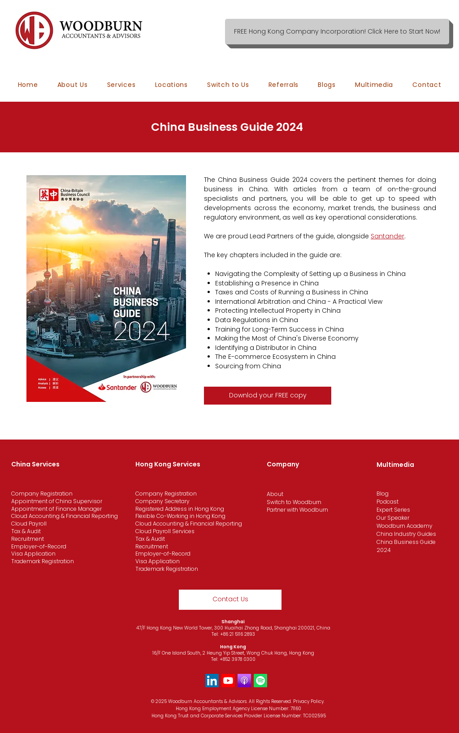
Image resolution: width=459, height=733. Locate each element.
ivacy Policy (311, 701)
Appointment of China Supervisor (56, 501)
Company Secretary (162, 501)
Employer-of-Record (38, 546)
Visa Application (33, 553)
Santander (387, 236)
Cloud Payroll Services (165, 531)
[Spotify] (260, 680)
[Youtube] (228, 680)
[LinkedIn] (212, 680)
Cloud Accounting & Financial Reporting (64, 516)
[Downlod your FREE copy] (267, 396)
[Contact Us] (230, 600)
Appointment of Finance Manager (56, 509)
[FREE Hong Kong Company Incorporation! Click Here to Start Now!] (337, 31)
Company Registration (42, 493)
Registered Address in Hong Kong (179, 509)
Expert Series (393, 509)
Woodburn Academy (405, 526)
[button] (171, 85)
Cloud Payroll (29, 523)
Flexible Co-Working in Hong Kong (180, 516)
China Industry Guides (406, 534)
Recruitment (27, 539)
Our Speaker (393, 518)
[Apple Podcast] (244, 680)
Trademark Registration (42, 561)
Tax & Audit (26, 531)
